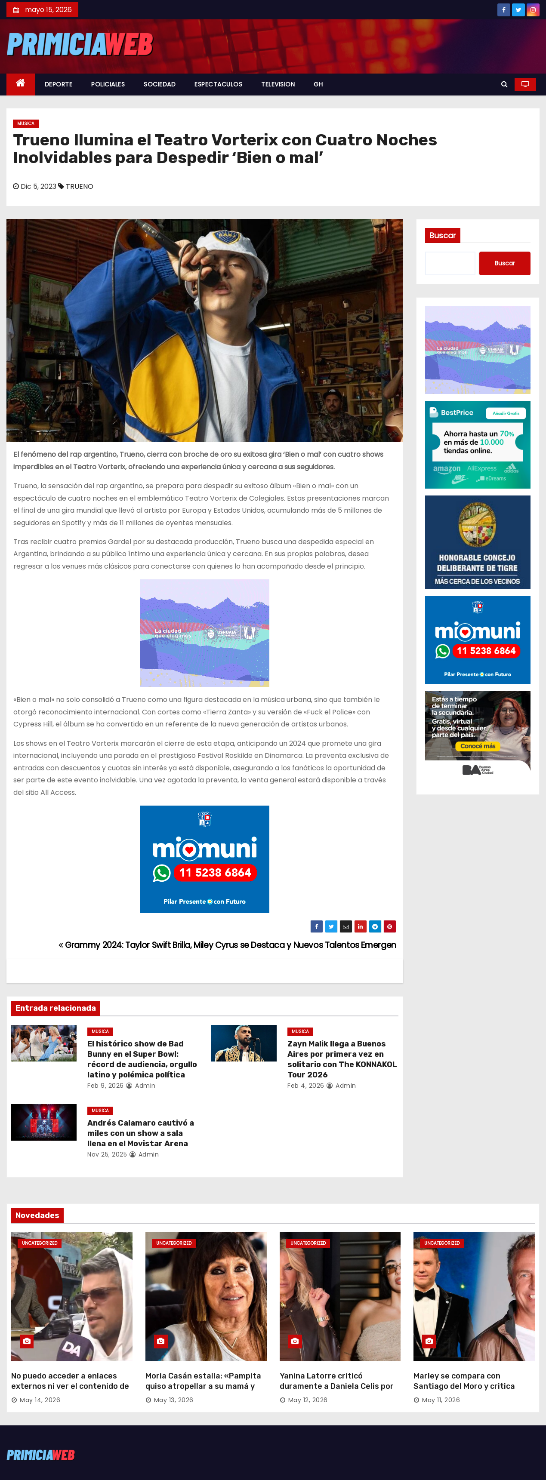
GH (318, 84)
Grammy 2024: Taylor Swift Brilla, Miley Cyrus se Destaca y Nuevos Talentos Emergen (227, 945)
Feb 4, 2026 (305, 1085)
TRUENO (79, 186)
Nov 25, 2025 (107, 1154)
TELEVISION (278, 84)
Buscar (442, 235)
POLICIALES (108, 84)
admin (141, 1085)
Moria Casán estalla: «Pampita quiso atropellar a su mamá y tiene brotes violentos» (203, 1386)
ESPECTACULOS (218, 84)
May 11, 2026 (441, 1400)
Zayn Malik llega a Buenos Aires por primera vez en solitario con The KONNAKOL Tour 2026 (342, 1059)
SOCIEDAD (160, 84)
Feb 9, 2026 (105, 1085)
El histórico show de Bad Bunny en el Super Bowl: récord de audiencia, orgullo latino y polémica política (142, 1059)
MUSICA (25, 123)
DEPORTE (59, 84)
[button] (504, 84)
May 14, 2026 (40, 1400)
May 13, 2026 (174, 1400)
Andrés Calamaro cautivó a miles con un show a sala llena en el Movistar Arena (140, 1133)
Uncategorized (39, 1243)
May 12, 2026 (308, 1400)
